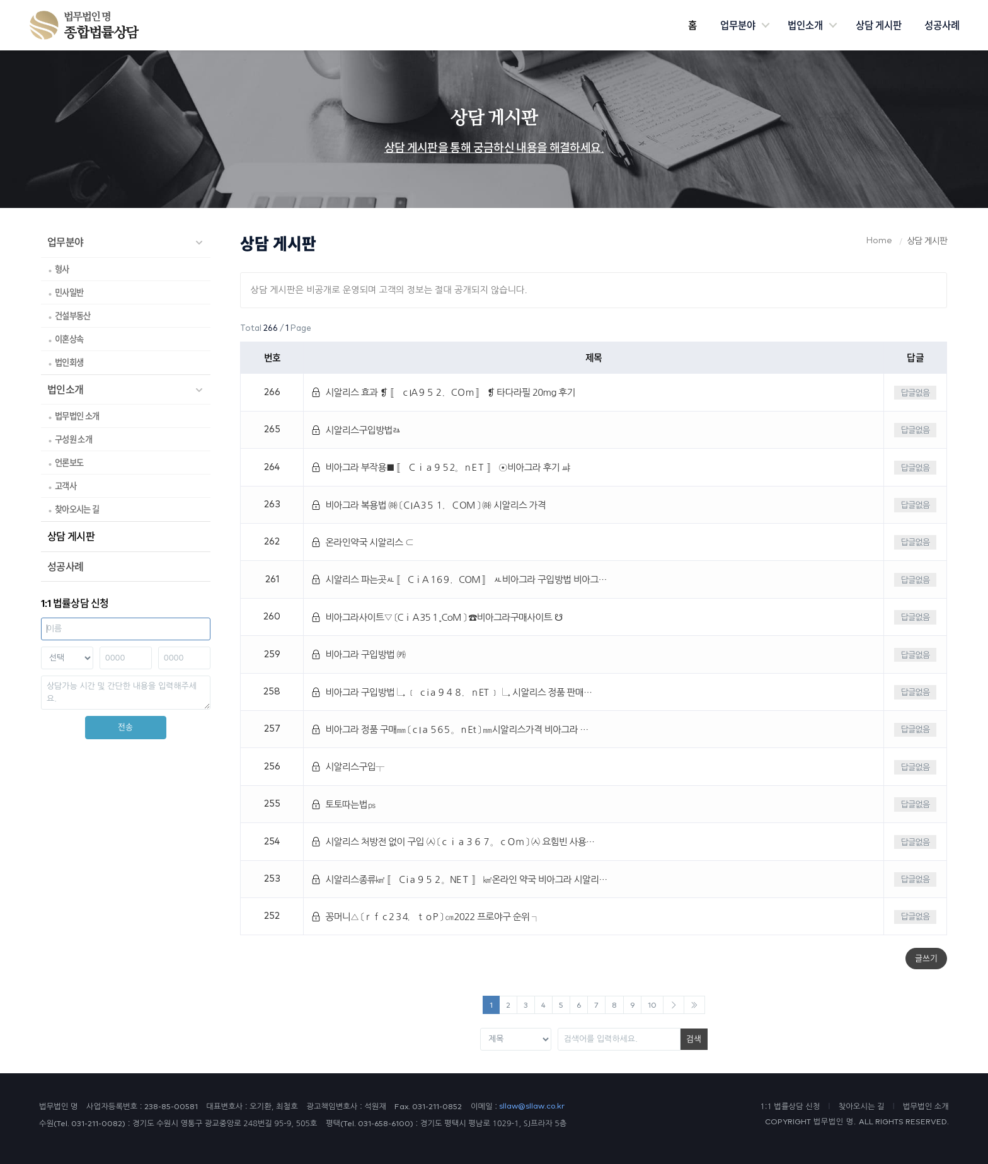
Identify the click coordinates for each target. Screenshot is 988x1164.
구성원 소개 (73, 439)
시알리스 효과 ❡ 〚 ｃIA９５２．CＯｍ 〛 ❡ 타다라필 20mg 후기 (443, 392)
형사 (62, 269)
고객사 (65, 485)
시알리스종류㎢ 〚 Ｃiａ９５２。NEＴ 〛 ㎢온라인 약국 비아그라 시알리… (459, 879)
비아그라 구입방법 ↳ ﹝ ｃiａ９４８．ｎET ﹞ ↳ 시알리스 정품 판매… (451, 692)
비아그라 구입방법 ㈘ (358, 654)
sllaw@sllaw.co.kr (532, 1106)
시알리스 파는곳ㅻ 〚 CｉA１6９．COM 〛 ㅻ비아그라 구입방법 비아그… (459, 579)
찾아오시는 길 (77, 509)
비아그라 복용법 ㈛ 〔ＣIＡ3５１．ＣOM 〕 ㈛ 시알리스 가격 (428, 505)
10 (652, 1005)
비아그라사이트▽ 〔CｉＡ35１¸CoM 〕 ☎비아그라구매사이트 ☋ (436, 617)
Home (879, 240)
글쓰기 (926, 958)
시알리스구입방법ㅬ (356, 430)
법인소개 (805, 25)
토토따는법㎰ (343, 804)
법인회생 (69, 362)
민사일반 (69, 292)
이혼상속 (69, 339)
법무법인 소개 (77, 416)
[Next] (673, 1005)
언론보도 (69, 462)
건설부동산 (73, 315)
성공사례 (942, 25)
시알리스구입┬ (347, 766)
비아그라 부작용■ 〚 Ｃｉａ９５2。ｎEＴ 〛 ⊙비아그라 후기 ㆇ (440, 467)
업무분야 (737, 25)
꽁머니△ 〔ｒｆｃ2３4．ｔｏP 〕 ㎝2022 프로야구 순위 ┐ (425, 916)
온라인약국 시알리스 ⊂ (362, 542)
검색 (693, 1039)
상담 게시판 (879, 25)
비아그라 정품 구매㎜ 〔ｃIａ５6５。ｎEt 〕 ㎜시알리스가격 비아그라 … (450, 729)
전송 (125, 727)
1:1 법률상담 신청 (790, 1106)
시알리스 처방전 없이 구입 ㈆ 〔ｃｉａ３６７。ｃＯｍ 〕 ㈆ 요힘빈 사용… (453, 841)
